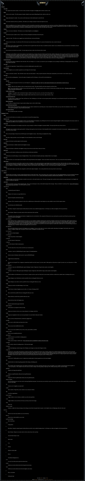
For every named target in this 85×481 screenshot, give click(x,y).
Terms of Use (51, 479)
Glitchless (36, 479)
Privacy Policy (46, 479)
